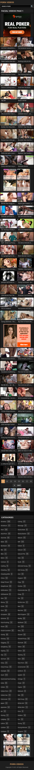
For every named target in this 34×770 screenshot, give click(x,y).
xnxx (21, 711)
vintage (21, 679)
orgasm (22, 578)
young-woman (24, 727)
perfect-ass (23, 602)
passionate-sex (24, 590)
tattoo (21, 650)
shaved (22, 634)
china (4, 578)
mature (22, 537)
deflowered (6, 594)
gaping (5, 650)
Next (19, 485)
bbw (4, 553)
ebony (4, 602)
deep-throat (6, 582)
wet (21, 695)
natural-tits (23, 553)
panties (22, 586)
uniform (22, 670)
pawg (21, 594)
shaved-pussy (24, 638)
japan (4, 703)
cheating (5, 570)
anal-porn (6, 533)
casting (4, 566)
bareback (5, 545)
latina (4, 723)
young (21, 723)
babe (4, 541)
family (4, 634)
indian (4, 687)
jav (3, 711)
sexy (21, 630)
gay (4, 654)
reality (21, 618)
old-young (23, 570)
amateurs (5, 525)
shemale (22, 642)
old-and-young (24, 566)
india (4, 683)
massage (22, 525)
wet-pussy (23, 699)
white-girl (23, 703)
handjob (5, 670)
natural (22, 549)
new (21, 557)
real (21, 606)
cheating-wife (7, 574)
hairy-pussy (6, 666)
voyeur (22, 687)
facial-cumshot (7, 630)
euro (4, 610)
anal (4, 529)
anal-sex (5, 537)
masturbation (24, 533)
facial (4, 626)
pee (21, 598)
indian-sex (6, 695)
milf (21, 541)
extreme (5, 618)
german (5, 658)
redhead (22, 622)
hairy (4, 662)
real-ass (22, 610)
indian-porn (6, 691)
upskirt (21, 674)
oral (21, 574)
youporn (22, 731)
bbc (4, 549)
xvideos (22, 715)
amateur (5, 521)
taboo (21, 646)
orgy (21, 582)
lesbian (5, 727)
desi (4, 598)
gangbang (6, 646)
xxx (20, 719)
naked (21, 545)
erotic (4, 606)
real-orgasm (23, 614)
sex (21, 626)
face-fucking (7, 622)
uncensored (23, 666)
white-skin (23, 707)
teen (21, 658)
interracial (6, 699)
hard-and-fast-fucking (8, 679)
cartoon (5, 561)
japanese (5, 707)
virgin (21, 683)
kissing (5, 715)
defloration (6, 590)
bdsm (4, 557)
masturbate (23, 529)
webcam (22, 691)
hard (4, 674)
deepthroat (6, 586)
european (5, 614)
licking (22, 521)
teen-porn (23, 662)
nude (21, 561)
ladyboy (5, 719)
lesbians (5, 731)
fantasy (5, 638)
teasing (21, 654)
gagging (5, 642)
